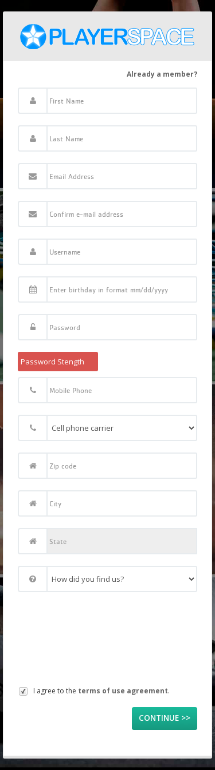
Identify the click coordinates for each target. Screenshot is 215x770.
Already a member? (162, 74)
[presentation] (65, 642)
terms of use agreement (123, 691)
